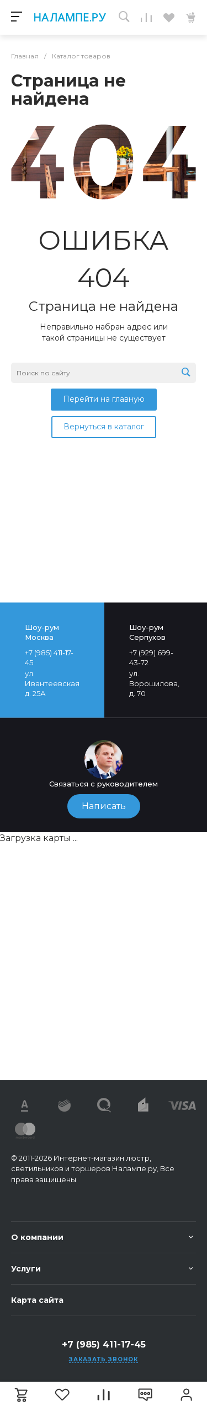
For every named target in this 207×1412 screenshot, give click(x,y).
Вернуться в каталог (103, 427)
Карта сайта (37, 1300)
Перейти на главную (104, 399)
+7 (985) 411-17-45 (104, 1344)
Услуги (26, 1269)
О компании (37, 1237)
